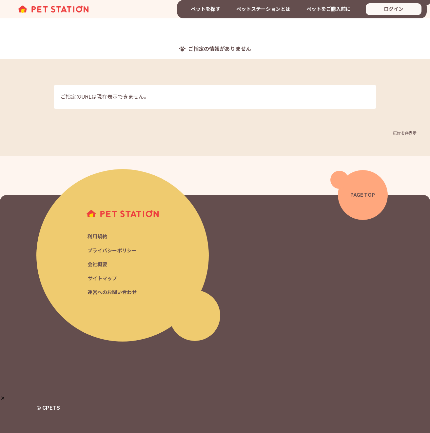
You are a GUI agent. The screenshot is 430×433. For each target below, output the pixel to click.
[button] (2, 398)
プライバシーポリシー (112, 250)
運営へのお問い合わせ (112, 292)
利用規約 (97, 237)
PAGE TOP (362, 195)
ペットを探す (205, 9)
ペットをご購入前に (328, 9)
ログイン (393, 9)
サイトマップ (102, 278)
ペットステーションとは (263, 9)
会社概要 (97, 264)
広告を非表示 (405, 133)
